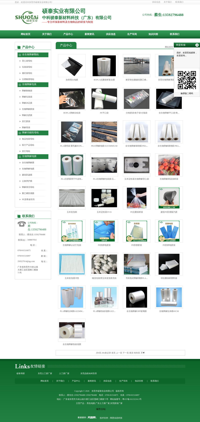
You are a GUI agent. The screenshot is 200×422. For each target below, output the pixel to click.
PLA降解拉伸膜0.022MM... (72, 311)
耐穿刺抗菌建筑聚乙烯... (137, 80)
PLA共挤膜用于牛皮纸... (72, 179)
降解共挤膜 (27, 115)
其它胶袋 (26, 121)
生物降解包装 (29, 84)
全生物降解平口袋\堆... (169, 113)
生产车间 (132, 34)
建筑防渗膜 (27, 175)
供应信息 (156, 2)
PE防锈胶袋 (136, 245)
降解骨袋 (26, 127)
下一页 (126, 353)
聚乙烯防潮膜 (28, 193)
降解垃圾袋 (27, 97)
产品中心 (68, 34)
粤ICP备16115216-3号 (131, 399)
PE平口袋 (104, 113)
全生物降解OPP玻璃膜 (137, 311)
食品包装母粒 (28, 139)
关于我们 (168, 2)
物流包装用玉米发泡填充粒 (104, 278)
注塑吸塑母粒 (28, 79)
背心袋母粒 (27, 61)
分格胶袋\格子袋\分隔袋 (137, 113)
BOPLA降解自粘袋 (71, 113)
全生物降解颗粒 (30, 54)
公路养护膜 (27, 181)
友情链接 (37, 366)
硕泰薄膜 (21, 373)
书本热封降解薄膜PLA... (137, 278)
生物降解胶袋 (28, 109)
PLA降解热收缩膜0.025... (104, 311)
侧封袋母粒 (27, 73)
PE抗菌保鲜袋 (136, 212)
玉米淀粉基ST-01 (104, 212)
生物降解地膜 (29, 156)
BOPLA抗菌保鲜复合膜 (104, 80)
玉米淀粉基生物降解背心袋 (136, 179)
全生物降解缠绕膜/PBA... (136, 146)
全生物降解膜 (28, 162)
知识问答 (153, 34)
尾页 (131, 353)
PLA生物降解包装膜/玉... (104, 179)
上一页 (119, 353)
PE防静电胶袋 (104, 245)
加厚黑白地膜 (72, 80)
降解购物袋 (27, 90)
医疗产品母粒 (28, 145)
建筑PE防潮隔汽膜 (169, 212)
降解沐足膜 (27, 103)
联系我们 (179, 2)
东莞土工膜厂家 (45, 373)
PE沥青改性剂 (28, 199)
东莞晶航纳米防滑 (88, 373)
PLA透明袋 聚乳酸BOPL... (71, 146)
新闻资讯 (89, 34)
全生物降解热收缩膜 (72, 344)
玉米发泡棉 (72, 212)
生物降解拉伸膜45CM (169, 311)
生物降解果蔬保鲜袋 (169, 179)
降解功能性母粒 (30, 132)
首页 (113, 353)
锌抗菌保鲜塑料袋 (169, 278)
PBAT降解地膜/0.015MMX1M (104, 146)
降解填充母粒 (28, 187)
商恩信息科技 (116, 418)
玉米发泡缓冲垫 (72, 278)
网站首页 (25, 34)
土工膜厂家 (64, 373)
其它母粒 (26, 151)
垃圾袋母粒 (27, 67)
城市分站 (101, 409)
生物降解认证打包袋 (72, 245)
